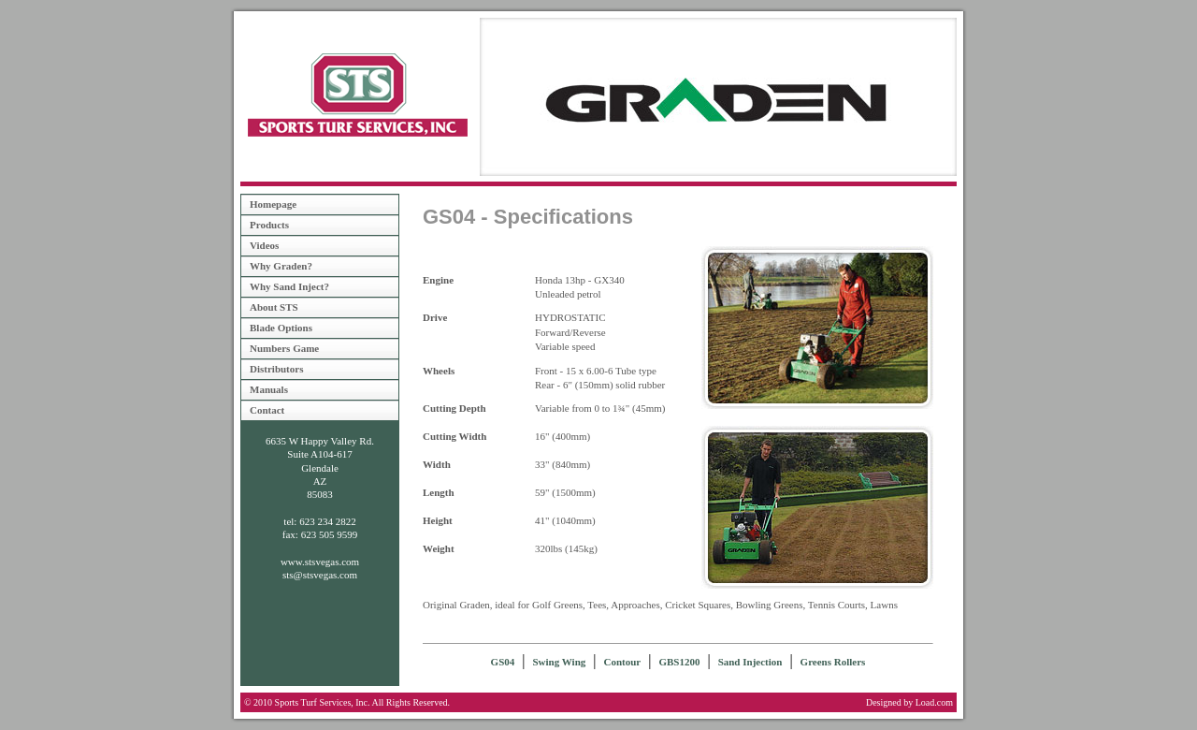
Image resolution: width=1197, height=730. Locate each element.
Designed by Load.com (909, 702)
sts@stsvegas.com (319, 574)
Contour (622, 661)
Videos (264, 245)
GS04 (503, 661)
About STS (274, 307)
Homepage (273, 204)
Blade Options (281, 327)
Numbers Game (284, 348)
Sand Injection (750, 661)
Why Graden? (281, 265)
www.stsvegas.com (320, 561)
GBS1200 (678, 661)
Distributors (276, 368)
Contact (267, 410)
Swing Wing (559, 661)
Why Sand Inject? (289, 286)
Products (269, 224)
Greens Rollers (833, 661)
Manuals (269, 389)
